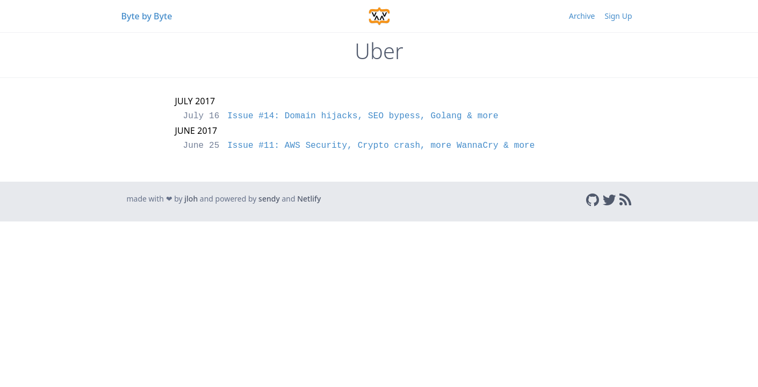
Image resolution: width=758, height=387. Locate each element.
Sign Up (618, 16)
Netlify (309, 199)
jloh (191, 199)
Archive (582, 16)
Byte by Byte (146, 16)
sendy (269, 199)
